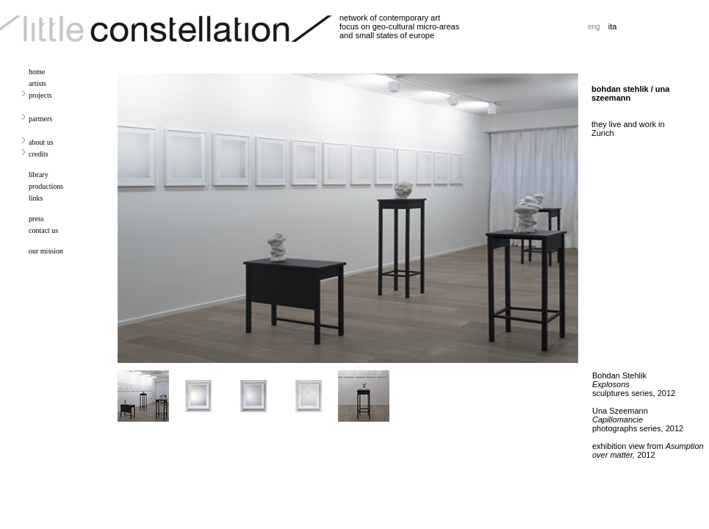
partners (40, 119)
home (37, 72)
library (38, 174)
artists (37, 83)
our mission (46, 251)
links (36, 198)
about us (41, 142)
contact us (43, 230)
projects (40, 95)
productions (46, 186)
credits (38, 154)
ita (612, 26)
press (36, 219)
